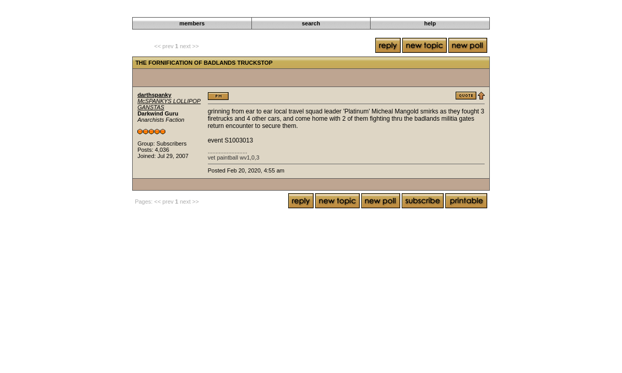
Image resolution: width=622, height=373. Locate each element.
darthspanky (154, 95)
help (430, 23)
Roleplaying (309, 11)
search (311, 23)
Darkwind (277, 11)
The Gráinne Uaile (354, 11)
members (192, 23)
